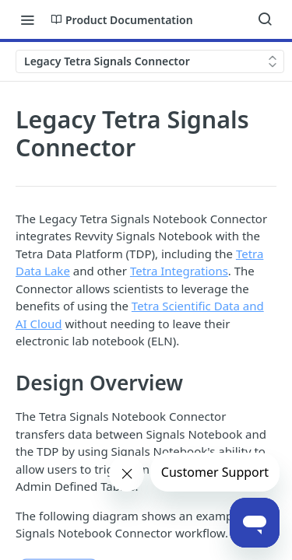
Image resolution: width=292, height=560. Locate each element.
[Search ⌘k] (264, 19)
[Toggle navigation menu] (27, 19)
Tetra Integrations (179, 270)
